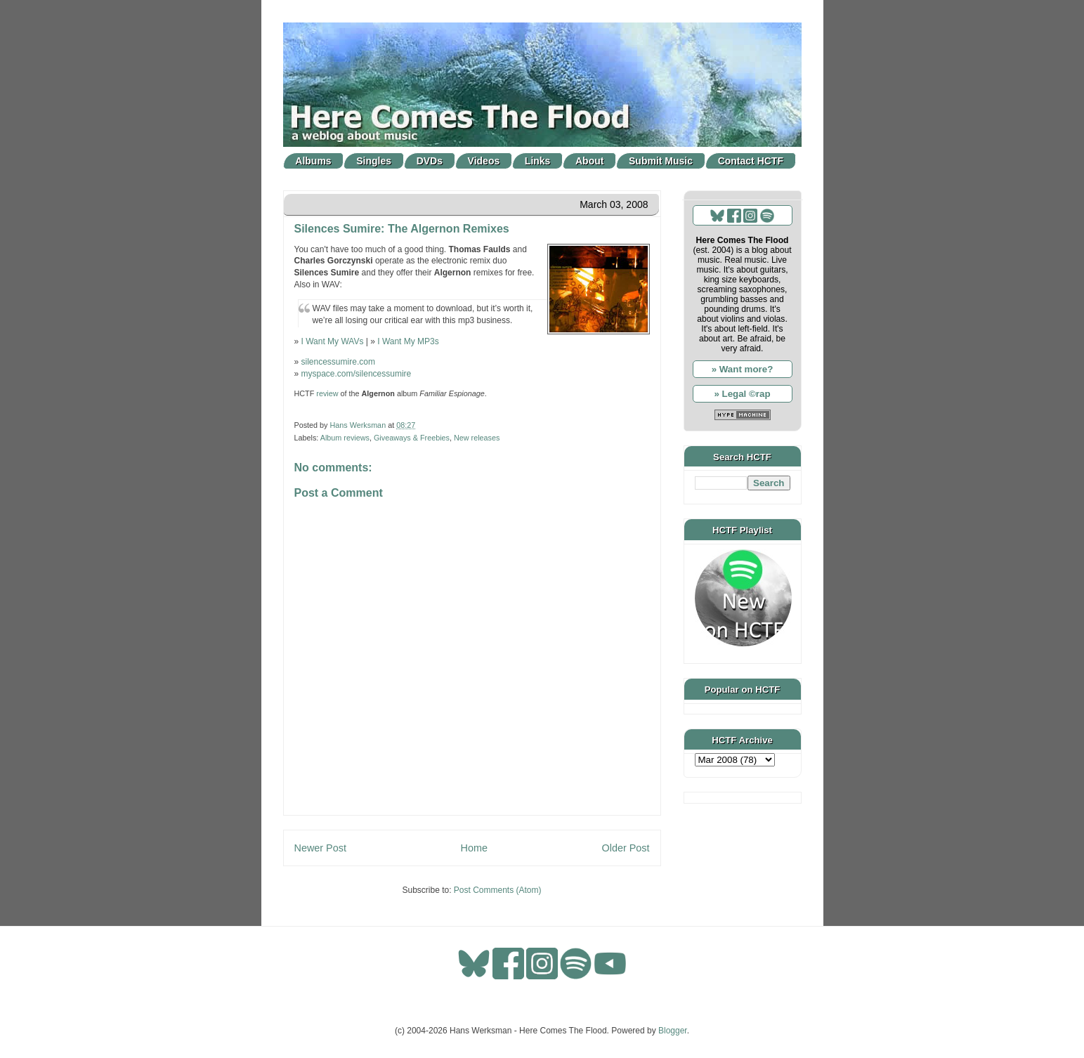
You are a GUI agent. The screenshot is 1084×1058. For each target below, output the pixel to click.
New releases (476, 437)
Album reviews (345, 437)
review (327, 393)
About (589, 160)
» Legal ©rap (742, 393)
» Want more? (742, 369)
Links (538, 160)
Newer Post (320, 848)
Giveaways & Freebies (412, 437)
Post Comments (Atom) (498, 890)
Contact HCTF (750, 160)
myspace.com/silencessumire (356, 374)
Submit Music (661, 160)
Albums (313, 160)
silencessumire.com (338, 362)
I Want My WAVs (332, 341)
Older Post (626, 848)
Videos (484, 160)
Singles (373, 160)
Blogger (672, 1031)
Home (474, 848)
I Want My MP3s (408, 341)
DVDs (430, 160)
